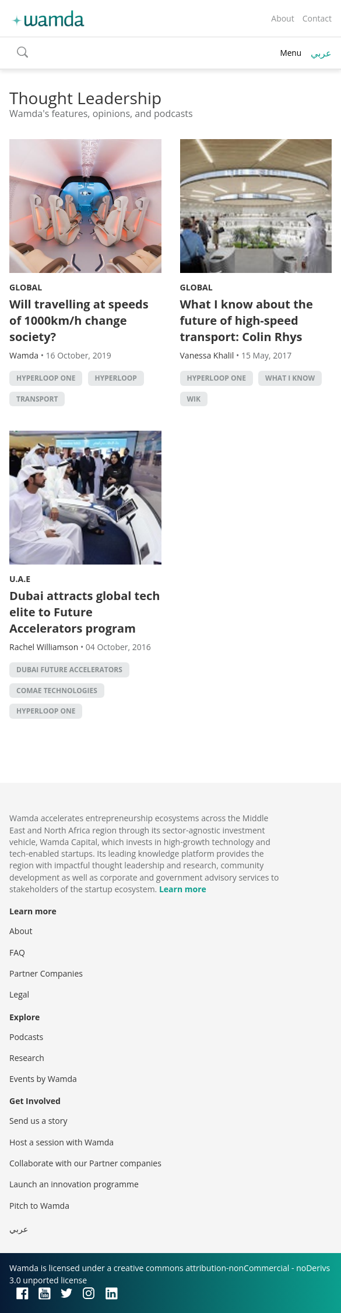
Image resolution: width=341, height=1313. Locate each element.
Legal (19, 994)
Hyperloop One (45, 378)
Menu (290, 52)
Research (26, 1057)
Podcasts (26, 1036)
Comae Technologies (56, 690)
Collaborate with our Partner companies (85, 1163)
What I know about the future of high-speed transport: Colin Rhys (246, 320)
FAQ (17, 952)
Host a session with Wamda (61, 1142)
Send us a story (38, 1120)
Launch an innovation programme (74, 1184)
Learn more (182, 889)
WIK (194, 399)
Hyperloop (116, 378)
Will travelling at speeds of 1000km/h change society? (79, 320)
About (282, 18)
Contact (317, 18)
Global (25, 287)
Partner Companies (46, 973)
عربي (321, 53)
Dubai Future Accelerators (69, 670)
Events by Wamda (43, 1078)
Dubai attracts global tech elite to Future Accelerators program (84, 612)
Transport (37, 399)
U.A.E (19, 578)
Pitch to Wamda (39, 1205)
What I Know (290, 378)
